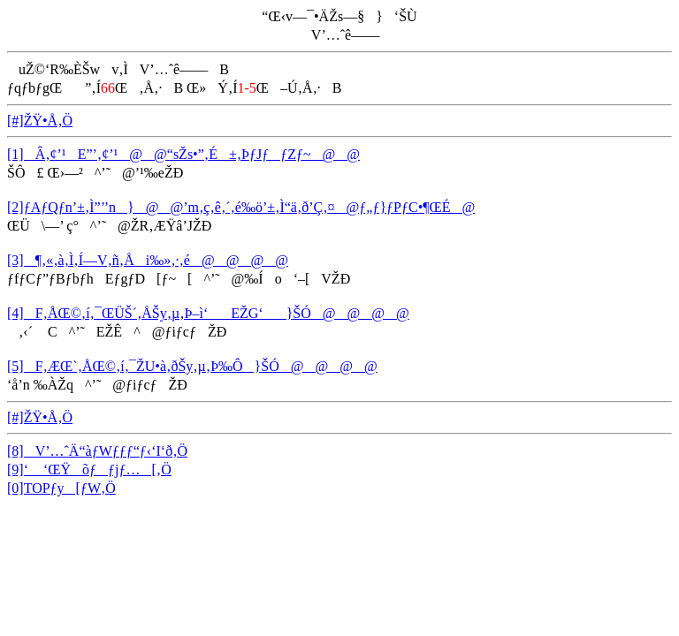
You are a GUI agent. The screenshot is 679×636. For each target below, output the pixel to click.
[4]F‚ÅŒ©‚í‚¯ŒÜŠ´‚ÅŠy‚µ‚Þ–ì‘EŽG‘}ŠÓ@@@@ (208, 313)
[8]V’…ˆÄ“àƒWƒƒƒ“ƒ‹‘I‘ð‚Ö (97, 450)
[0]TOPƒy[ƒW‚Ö (61, 488)
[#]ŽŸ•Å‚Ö (39, 120)
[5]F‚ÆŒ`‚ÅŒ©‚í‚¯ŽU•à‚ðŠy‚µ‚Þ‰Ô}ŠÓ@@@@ (192, 366)
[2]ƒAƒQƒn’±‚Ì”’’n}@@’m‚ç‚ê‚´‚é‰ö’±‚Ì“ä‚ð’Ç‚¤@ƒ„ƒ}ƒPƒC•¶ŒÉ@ (241, 207)
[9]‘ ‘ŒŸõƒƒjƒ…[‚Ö (89, 469)
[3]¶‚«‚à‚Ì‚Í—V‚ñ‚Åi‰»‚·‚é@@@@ (147, 260)
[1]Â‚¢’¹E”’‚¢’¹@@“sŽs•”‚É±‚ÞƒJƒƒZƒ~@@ (183, 154)
